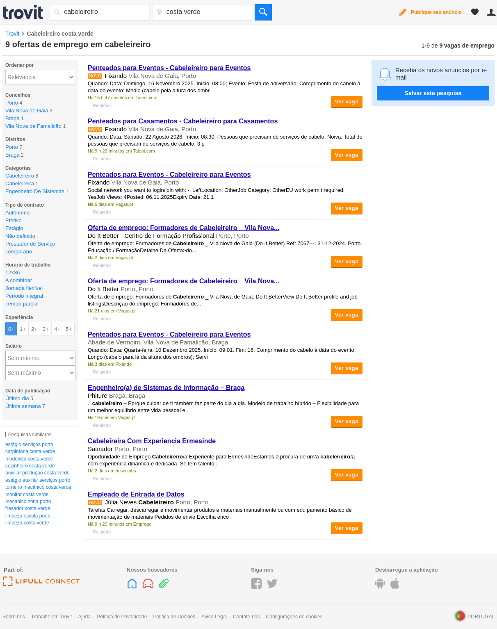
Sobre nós (13, 617)
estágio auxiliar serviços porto (37, 480)
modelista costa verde (29, 458)
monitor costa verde (26, 494)
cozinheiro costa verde (30, 465)
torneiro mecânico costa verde (38, 487)
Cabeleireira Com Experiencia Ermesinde (152, 441)
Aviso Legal (214, 617)
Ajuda (84, 617)
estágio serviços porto (29, 444)
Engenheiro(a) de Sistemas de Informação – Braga (166, 387)
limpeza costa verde (27, 522)
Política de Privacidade (122, 617)
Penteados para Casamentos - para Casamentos (183, 121)
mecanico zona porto (28, 501)
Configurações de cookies (294, 617)
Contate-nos (246, 617)
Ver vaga (347, 101)
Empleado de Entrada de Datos (136, 494)
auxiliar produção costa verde (37, 472)
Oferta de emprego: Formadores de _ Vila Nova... (183, 227)
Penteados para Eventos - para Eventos (169, 67)
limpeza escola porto (27, 515)
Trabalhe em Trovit (51, 617)
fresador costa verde (27, 508)
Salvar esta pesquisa (433, 93)
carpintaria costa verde (30, 451)
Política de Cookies (174, 617)
